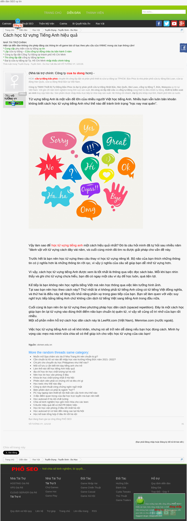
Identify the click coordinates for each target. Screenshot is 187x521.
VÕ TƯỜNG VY (68, 64)
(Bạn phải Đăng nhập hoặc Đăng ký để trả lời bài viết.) (160, 442)
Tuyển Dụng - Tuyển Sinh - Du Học (33, 64)
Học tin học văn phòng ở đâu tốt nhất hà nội (56, 408)
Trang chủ (53, 12)
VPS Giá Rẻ (16, 487)
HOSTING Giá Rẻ (19, 483)
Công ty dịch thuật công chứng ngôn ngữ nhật (57, 386)
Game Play (51, 495)
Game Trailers (123, 500)
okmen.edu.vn (44, 344)
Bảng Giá (156, 487)
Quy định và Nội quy (21, 511)
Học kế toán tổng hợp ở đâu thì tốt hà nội (55, 414)
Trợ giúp (51, 511)
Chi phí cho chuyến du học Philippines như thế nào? (61, 362)
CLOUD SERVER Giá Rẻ (23, 492)
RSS (94, 511)
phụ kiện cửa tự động (27, 48)
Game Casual (88, 491)
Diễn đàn (74, 12)
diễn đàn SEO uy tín (11, 1)
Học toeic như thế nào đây (47, 383)
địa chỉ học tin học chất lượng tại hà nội (54, 371)
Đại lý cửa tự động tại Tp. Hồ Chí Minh (25, 60)
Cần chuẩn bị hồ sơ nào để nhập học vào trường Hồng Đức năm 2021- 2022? (74, 359)
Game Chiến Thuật (91, 487)
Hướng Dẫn (122, 483)
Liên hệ (39, 511)
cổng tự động (29, 57)
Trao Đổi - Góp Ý (160, 491)
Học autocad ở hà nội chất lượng (50, 399)
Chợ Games (51, 487)
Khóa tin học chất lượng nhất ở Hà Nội (53, 377)
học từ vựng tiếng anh (67, 245)
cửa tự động (15, 51)
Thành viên (95, 12)
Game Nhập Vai (89, 483)
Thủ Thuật (121, 496)
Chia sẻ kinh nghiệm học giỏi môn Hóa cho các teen (60, 402)
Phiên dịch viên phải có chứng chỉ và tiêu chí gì (58, 380)
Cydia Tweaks (123, 491)
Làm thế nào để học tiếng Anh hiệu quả (54, 368)
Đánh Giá (121, 487)
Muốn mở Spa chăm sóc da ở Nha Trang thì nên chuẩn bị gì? (65, 356)
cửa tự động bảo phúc (46, 78)
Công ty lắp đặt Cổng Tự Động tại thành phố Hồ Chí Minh (35, 54)
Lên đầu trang (81, 511)
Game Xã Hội (88, 496)
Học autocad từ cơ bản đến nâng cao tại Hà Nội (58, 411)
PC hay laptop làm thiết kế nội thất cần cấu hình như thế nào (65, 392)
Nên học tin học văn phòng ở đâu (51, 374)
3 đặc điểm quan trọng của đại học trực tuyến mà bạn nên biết (66, 396)
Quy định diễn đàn (160, 483)
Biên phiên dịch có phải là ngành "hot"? (54, 390)
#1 (183, 424)
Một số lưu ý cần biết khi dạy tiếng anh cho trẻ (57, 365)
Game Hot (50, 491)
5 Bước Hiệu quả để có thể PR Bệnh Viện (55, 405)
